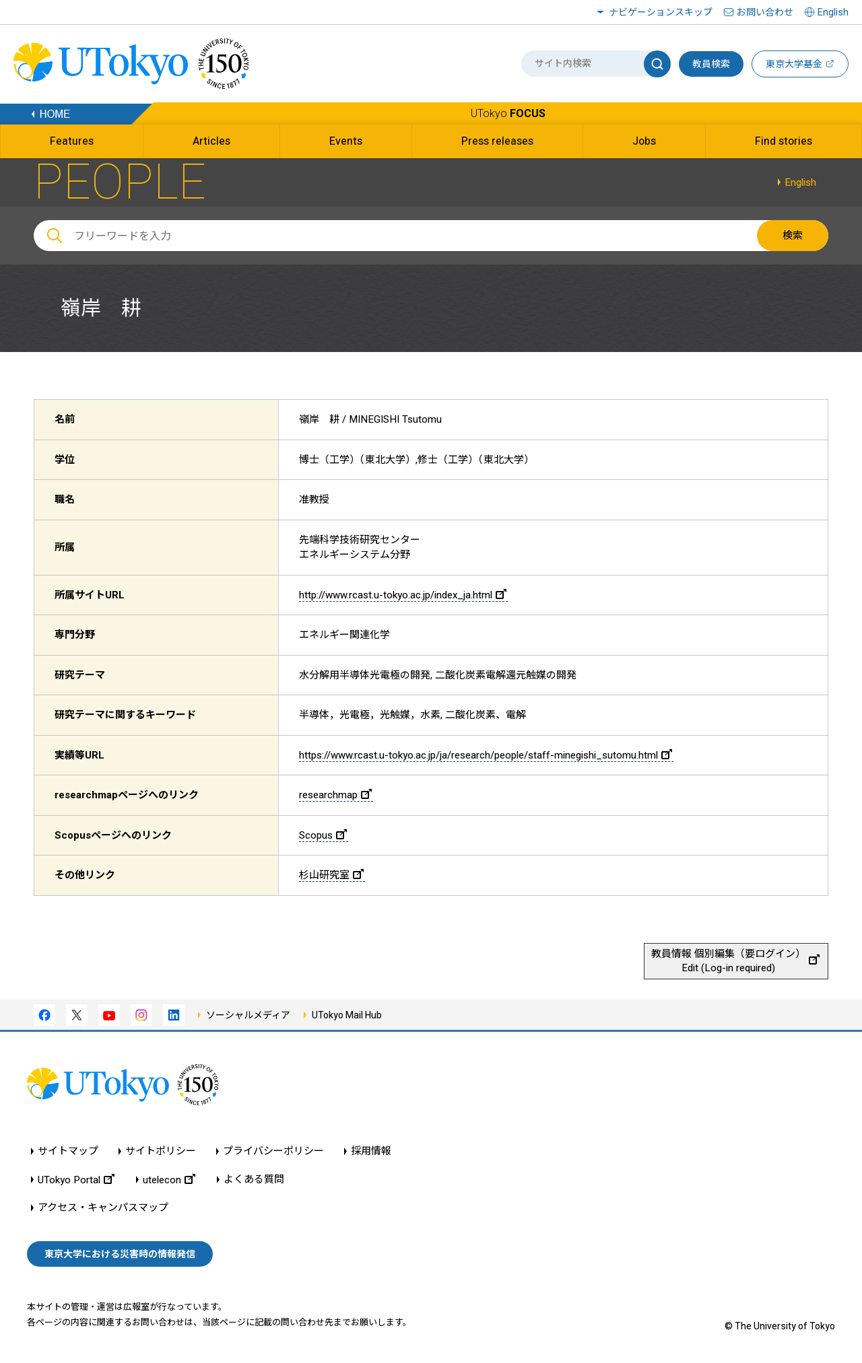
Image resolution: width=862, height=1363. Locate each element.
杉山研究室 (331, 875)
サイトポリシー (160, 1151)
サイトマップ (68, 1151)
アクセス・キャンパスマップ (103, 1208)
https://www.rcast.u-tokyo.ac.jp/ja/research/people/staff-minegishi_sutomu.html (485, 755)
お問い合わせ (765, 12)
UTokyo (508, 113)
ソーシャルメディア (248, 1015)
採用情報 (371, 1151)
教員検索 (711, 64)
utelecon (169, 1179)
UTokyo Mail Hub (347, 1015)
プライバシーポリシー (273, 1151)
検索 (793, 236)
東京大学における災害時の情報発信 (119, 1254)
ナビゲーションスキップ (660, 12)
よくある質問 (254, 1180)
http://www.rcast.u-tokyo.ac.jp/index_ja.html (402, 595)
